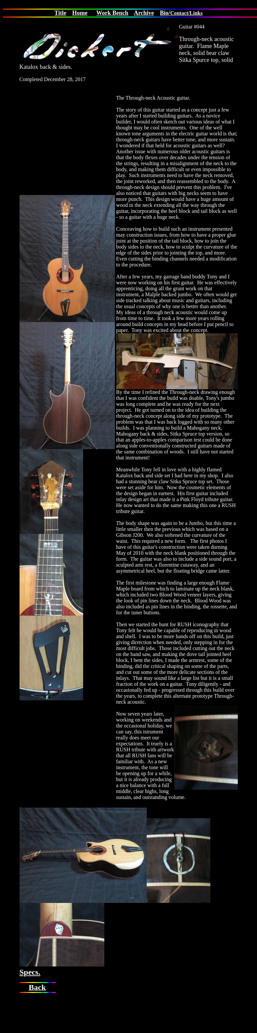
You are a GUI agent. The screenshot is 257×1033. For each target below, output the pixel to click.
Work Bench (112, 13)
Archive (144, 13)
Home (79, 13)
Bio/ (165, 13)
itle (62, 13)
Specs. (30, 972)
